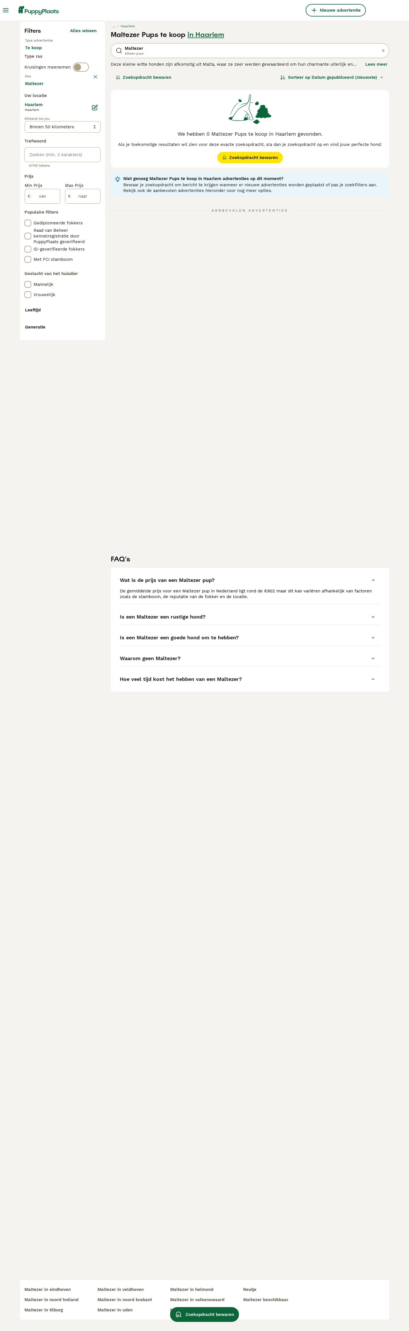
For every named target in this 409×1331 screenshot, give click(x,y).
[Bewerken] (95, 367)
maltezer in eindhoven (47, 1289)
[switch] (81, 196)
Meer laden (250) (83, 341)
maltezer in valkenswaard (197, 1299)
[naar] (83, 455)
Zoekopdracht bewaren (143, 185)
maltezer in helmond (191, 1289)
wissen (89, 208)
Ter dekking (42, 175)
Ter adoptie (71, 161)
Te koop (38, 161)
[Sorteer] (332, 185)
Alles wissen (83, 138)
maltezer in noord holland (51, 1299)
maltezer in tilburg (43, 1310)
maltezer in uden (115, 1310)
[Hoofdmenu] (5, 10)
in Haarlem (205, 143)
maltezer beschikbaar (265, 1299)
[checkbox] (28, 238)
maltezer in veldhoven (120, 1289)
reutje (249, 1289)
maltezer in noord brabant (124, 1299)
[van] (42, 455)
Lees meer (376, 172)
